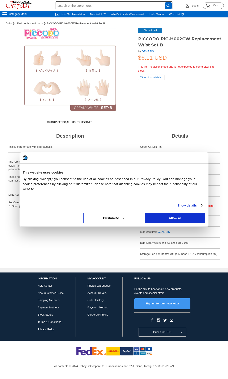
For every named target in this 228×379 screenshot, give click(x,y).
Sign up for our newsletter (162, 303)
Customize (113, 218)
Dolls (9, 23)
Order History (96, 300)
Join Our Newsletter (73, 14)
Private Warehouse (99, 285)
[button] (126, 35)
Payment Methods (49, 307)
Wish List (176, 14)
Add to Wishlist (151, 77)
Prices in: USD (162, 332)
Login (195, 5)
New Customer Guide (51, 293)
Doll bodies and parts (30, 23)
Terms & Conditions (49, 322)
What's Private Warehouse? (127, 14)
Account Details (97, 293)
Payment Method (98, 307)
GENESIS (148, 51)
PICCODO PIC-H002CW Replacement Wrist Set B (76, 23)
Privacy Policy (46, 329)
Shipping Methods (48, 300)
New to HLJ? (98, 14)
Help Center (156, 14)
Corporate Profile (98, 314)
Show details (187, 205)
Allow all (175, 218)
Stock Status (45, 314)
